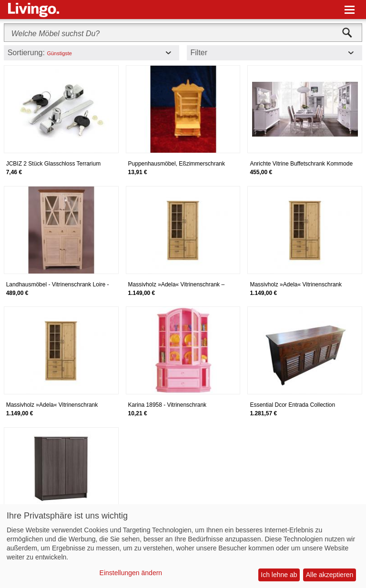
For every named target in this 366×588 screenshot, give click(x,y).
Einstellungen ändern (131, 573)
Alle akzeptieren (330, 574)
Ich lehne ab (279, 574)
